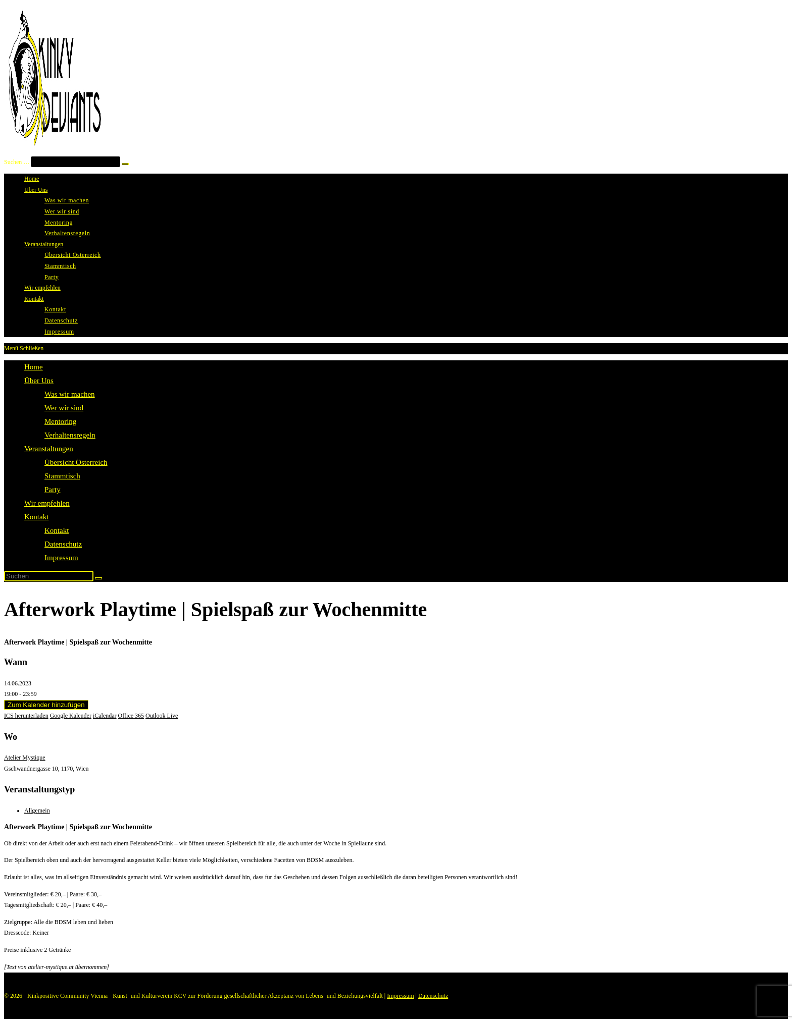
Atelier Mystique (24, 757)
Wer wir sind (63, 408)
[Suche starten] (98, 578)
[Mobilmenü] (23, 348)
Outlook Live (161, 715)
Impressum (61, 558)
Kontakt (36, 517)
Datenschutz (63, 544)
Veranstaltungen (48, 449)
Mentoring (60, 421)
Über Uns (39, 380)
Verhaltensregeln (69, 435)
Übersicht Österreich (76, 462)
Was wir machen (69, 394)
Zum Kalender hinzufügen (46, 705)
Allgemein (37, 810)
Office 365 (131, 715)
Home (33, 367)
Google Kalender (70, 715)
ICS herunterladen (26, 715)
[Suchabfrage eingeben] (48, 576)
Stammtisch (62, 476)
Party (52, 490)
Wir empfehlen (47, 503)
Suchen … (16, 162)
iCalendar (105, 715)
